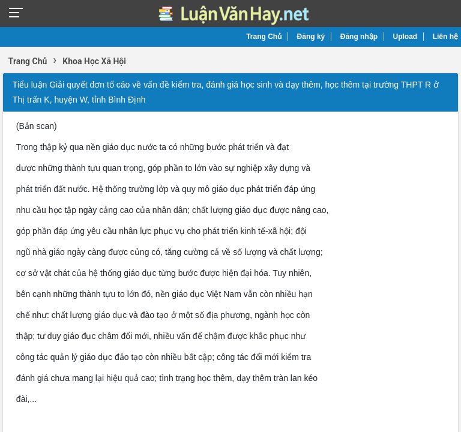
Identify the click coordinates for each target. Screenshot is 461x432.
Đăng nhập (359, 36)
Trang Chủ (264, 36)
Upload (405, 36)
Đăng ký (311, 36)
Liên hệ (445, 36)
